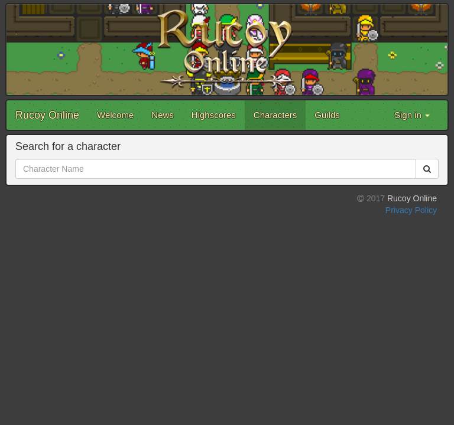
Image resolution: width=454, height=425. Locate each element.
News (162, 115)
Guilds (327, 115)
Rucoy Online (47, 115)
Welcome (115, 115)
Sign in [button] (412, 115)
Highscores (214, 115)
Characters (275, 115)
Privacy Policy (411, 210)
